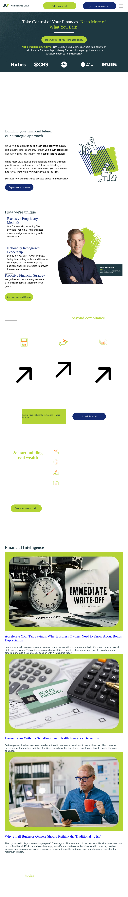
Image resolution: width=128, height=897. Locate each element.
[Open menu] (121, 6)
